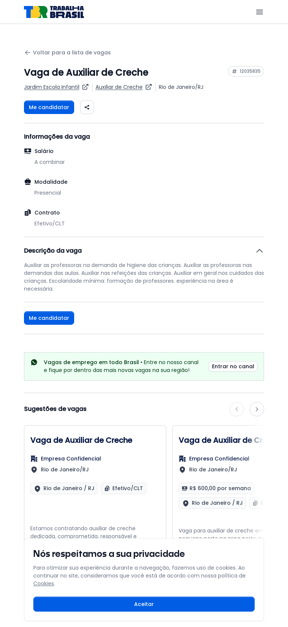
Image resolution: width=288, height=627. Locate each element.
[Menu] (259, 12)
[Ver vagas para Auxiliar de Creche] (124, 87)
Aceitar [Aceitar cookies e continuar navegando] (144, 604)
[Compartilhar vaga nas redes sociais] (87, 107)
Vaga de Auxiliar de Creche (81, 440)
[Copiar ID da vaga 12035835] (246, 71)
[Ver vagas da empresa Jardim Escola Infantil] (56, 87)
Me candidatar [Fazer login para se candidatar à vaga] (49, 107)
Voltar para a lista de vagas (67, 53)
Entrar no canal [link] (233, 366)
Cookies (43, 583)
